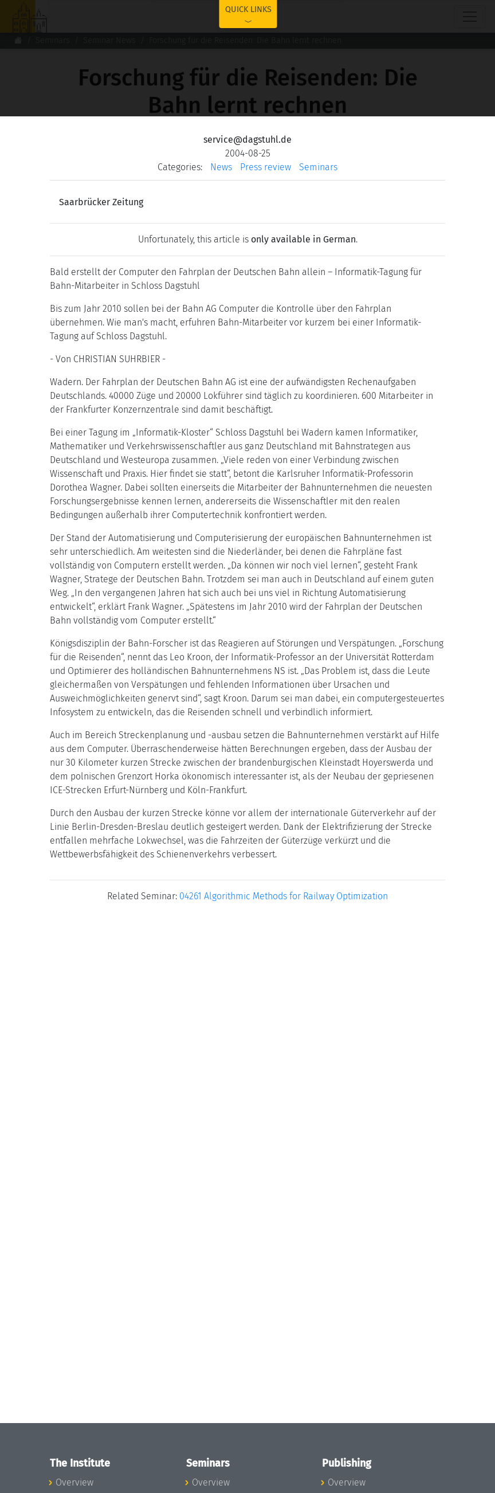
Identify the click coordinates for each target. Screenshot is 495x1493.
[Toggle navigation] (470, 16)
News (221, 167)
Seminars (53, 40)
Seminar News (109, 40)
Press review (265, 167)
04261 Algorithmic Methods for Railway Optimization (283, 896)
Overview (74, 1482)
